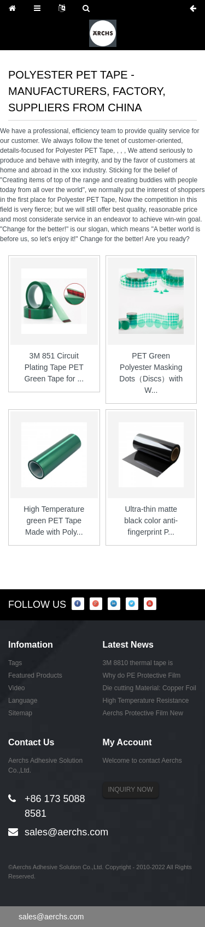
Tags (15, 663)
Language (22, 700)
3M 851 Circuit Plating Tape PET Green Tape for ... (54, 367)
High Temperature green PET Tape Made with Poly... (54, 520)
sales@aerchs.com (66, 832)
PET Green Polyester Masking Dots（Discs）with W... (151, 372)
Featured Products (35, 675)
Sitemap (20, 713)
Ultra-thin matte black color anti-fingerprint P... (151, 520)
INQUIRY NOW (130, 789)
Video (16, 688)
